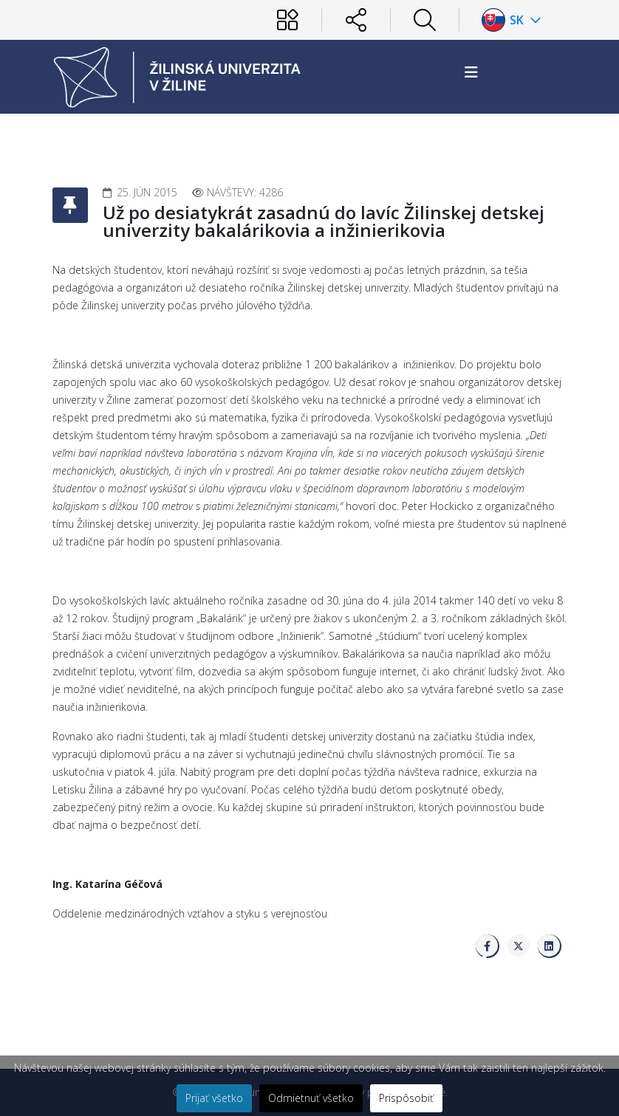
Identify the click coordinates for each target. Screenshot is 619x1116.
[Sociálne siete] (356, 19)
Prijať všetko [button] (214, 1098)
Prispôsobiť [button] (406, 1098)
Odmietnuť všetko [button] (311, 1098)
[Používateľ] (287, 19)
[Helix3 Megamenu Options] (471, 72)
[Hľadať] (424, 19)
